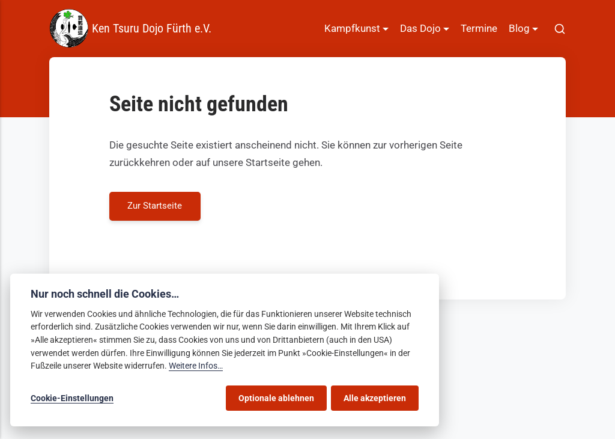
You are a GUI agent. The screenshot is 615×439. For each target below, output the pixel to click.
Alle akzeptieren (375, 398)
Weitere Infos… (196, 366)
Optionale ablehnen (276, 398)
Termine (479, 28)
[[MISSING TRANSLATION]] (560, 28)
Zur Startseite (155, 205)
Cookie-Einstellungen (72, 398)
